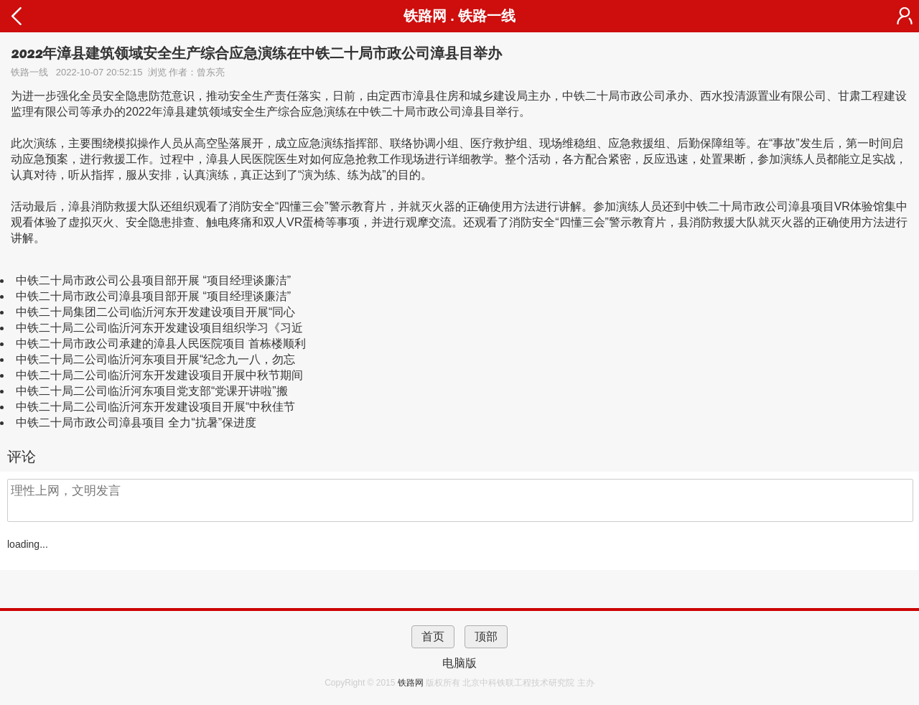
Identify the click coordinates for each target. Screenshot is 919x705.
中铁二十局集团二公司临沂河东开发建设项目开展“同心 (155, 312)
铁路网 (412, 683)
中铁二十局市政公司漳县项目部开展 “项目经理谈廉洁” (153, 296)
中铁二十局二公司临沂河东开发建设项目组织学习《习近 (159, 328)
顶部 (486, 636)
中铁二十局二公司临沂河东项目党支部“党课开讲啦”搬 (152, 391)
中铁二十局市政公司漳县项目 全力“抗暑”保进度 (136, 422)
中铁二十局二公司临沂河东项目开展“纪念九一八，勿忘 (155, 359)
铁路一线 (487, 16)
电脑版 (459, 663)
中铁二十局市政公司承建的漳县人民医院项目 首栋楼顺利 (161, 343)
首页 (432, 636)
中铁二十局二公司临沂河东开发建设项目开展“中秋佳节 (155, 407)
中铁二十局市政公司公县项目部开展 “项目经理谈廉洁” (153, 280)
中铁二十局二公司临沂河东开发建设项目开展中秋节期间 (159, 375)
